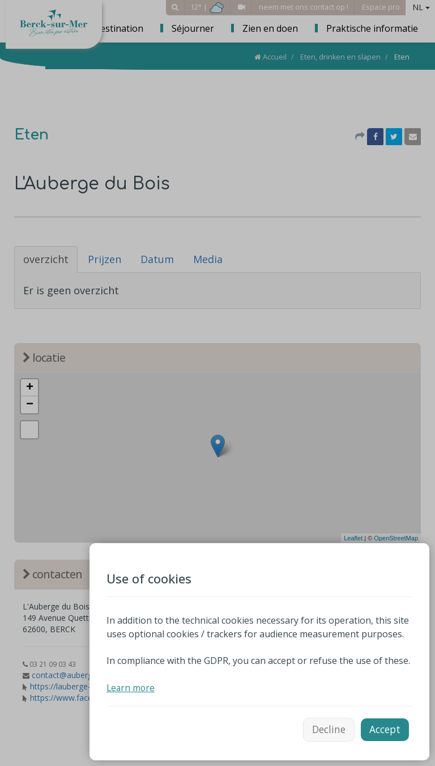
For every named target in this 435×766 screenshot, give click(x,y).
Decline (325, 728)
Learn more (131, 685)
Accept (383, 728)
